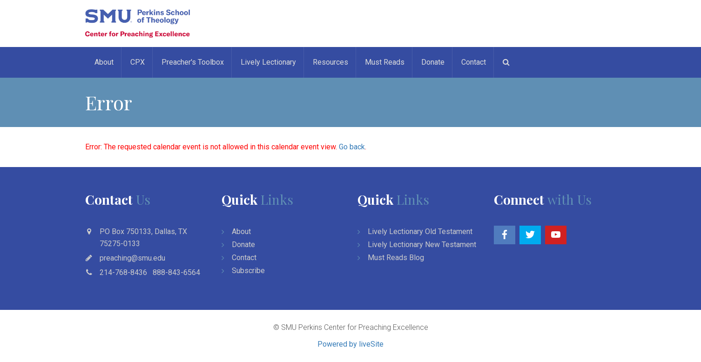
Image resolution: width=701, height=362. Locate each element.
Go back (352, 146)
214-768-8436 (123, 272)
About (104, 62)
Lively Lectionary (268, 62)
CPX (137, 62)
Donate (433, 62)
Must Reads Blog (396, 257)
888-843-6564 (176, 272)
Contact (473, 62)
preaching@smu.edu (132, 258)
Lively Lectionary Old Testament (420, 231)
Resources (330, 62)
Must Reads (384, 62)
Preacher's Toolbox (193, 62)
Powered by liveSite (350, 344)
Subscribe (248, 270)
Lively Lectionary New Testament (422, 244)
